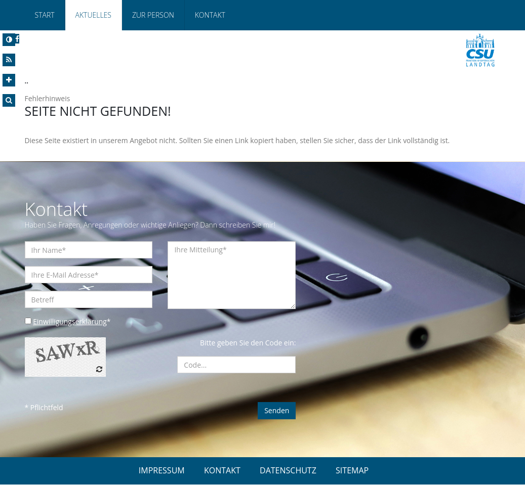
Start (45, 15)
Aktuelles (93, 15)
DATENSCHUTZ (288, 470)
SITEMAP (352, 470)
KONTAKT (222, 470)
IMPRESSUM (162, 470)
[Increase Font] (9, 80)
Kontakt (210, 15)
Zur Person (153, 15)
